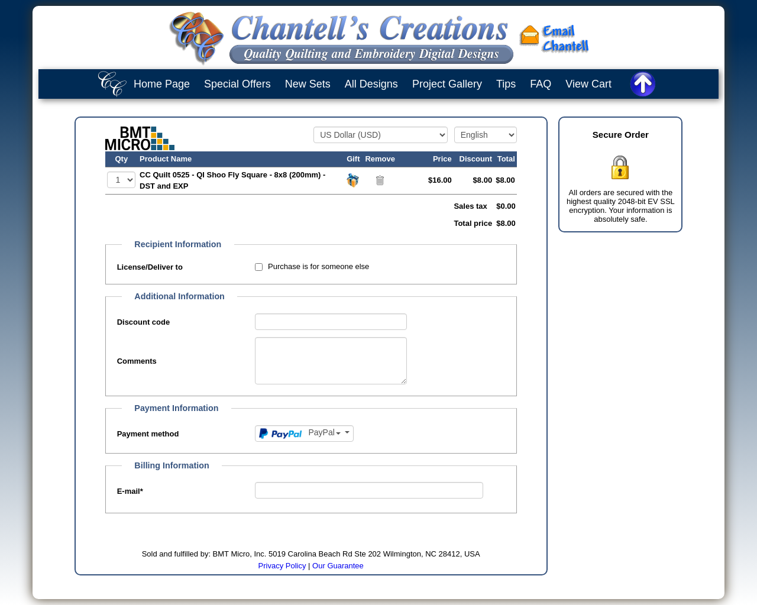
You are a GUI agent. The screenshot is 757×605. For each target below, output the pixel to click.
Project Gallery (447, 84)
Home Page (162, 84)
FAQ (540, 84)
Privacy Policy (282, 565)
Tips (506, 84)
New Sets (308, 84)
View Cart (588, 84)
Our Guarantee (338, 565)
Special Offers (237, 84)
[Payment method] (304, 433)
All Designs (371, 84)
